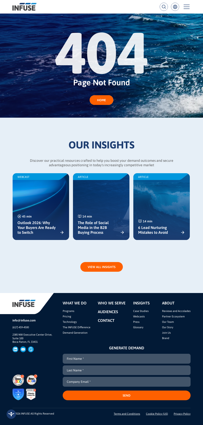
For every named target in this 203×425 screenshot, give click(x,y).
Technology (70, 321)
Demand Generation (75, 332)
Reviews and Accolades (176, 311)
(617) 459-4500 (20, 327)
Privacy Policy (182, 413)
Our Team (168, 321)
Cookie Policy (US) (157, 413)
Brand (165, 338)
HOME (101, 100)
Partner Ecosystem (173, 316)
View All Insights (101, 267)
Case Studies (141, 311)
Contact (106, 320)
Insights (141, 303)
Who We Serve (112, 303)
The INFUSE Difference (76, 327)
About (168, 303)
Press (136, 321)
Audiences (108, 311)
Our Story (167, 327)
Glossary (138, 327)
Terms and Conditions (127, 413)
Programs (68, 311)
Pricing (67, 316)
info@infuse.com (24, 320)
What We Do (75, 303)
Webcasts (139, 316)
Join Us (166, 332)
